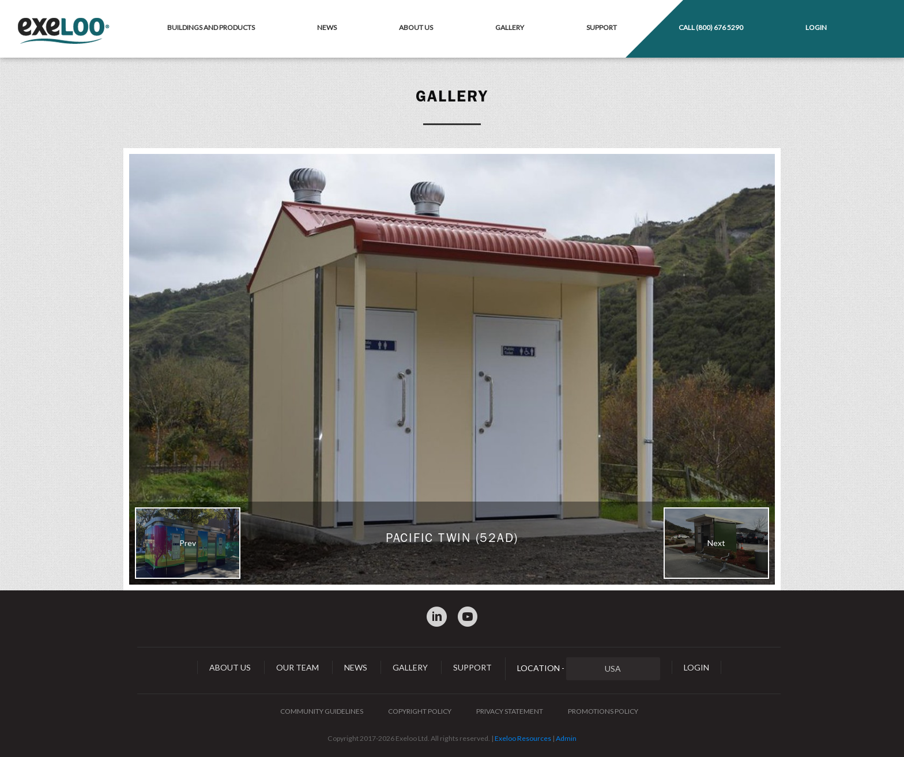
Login (816, 27)
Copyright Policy (419, 711)
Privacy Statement (509, 711)
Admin (566, 738)
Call (711, 27)
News (327, 27)
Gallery (509, 27)
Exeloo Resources (523, 738)
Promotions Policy (603, 711)
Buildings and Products (211, 27)
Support (601, 27)
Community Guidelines (321, 711)
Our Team (297, 667)
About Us (416, 27)
